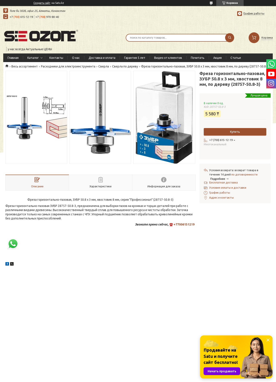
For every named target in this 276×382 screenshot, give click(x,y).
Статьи (236, 57)
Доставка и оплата (102, 57)
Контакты (56, 57)
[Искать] (229, 37)
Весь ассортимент (24, 66)
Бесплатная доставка (223, 182)
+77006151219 (184, 224)
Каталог (33, 57)
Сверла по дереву (125, 66)
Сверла (103, 66)
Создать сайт (41, 3)
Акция (217, 57)
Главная (13, 57)
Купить (235, 131)
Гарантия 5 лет (134, 57)
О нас (76, 57)
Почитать (197, 57)
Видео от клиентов (168, 57)
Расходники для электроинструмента (68, 66)
